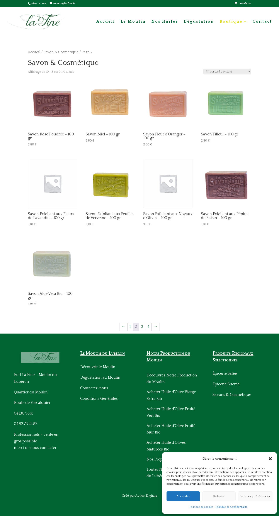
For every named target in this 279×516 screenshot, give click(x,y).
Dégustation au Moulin (100, 377)
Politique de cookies (201, 507)
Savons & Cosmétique (232, 395)
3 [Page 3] (142, 327)
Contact (262, 22)
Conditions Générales (99, 398)
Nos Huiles (164, 22)
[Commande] (227, 71)
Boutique (231, 22)
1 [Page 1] (130, 327)
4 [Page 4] (148, 327)
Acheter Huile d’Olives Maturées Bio (166, 446)
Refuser (219, 496)
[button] (270, 459)
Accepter (183, 496)
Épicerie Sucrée (226, 384)
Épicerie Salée (225, 373)
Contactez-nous (94, 388)
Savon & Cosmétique (61, 52)
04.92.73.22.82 (25, 424)
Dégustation (199, 22)
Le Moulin (133, 22)
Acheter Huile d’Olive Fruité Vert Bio (170, 412)
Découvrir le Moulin (97, 367)
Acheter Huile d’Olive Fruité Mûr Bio (170, 429)
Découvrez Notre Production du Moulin (171, 378)
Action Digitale (146, 495)
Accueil (105, 22)
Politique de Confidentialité (231, 507)
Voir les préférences (255, 496)
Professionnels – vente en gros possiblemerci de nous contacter (36, 441)
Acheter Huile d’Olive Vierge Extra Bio (171, 395)
